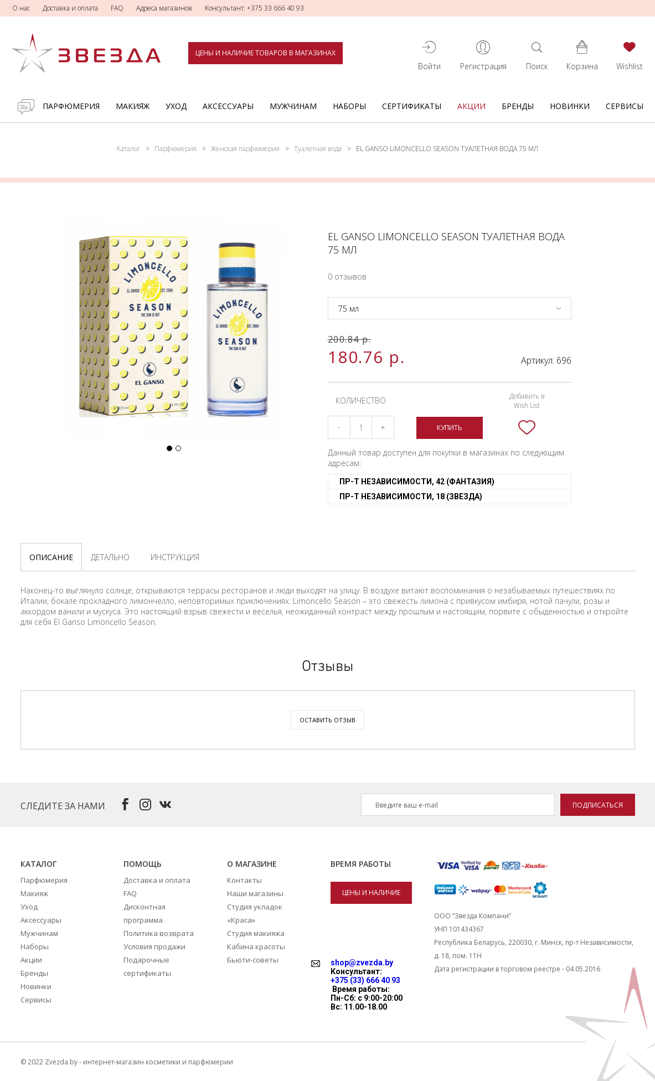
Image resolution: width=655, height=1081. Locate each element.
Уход (176, 106)
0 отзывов (347, 276)
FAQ (117, 8)
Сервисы (624, 106)
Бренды (518, 106)
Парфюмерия (71, 106)
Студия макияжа (256, 933)
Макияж (132, 106)
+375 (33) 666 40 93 (365, 980)
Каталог (128, 148)
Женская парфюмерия (245, 148)
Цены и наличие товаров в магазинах (265, 53)
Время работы (361, 863)
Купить (449, 427)
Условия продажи (154, 946)
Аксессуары (228, 106)
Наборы (349, 106)
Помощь (142, 863)
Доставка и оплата (70, 8)
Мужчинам (293, 106)
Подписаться (598, 805)
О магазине (252, 863)
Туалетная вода (318, 148)
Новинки (570, 106)
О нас (21, 8)
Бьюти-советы (252, 960)
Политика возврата (158, 933)
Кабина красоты (256, 946)
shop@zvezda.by (362, 962)
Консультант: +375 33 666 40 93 (254, 8)
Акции (471, 106)
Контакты (244, 880)
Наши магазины (255, 893)
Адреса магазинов (164, 8)
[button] (169, 448)
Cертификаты (411, 106)
